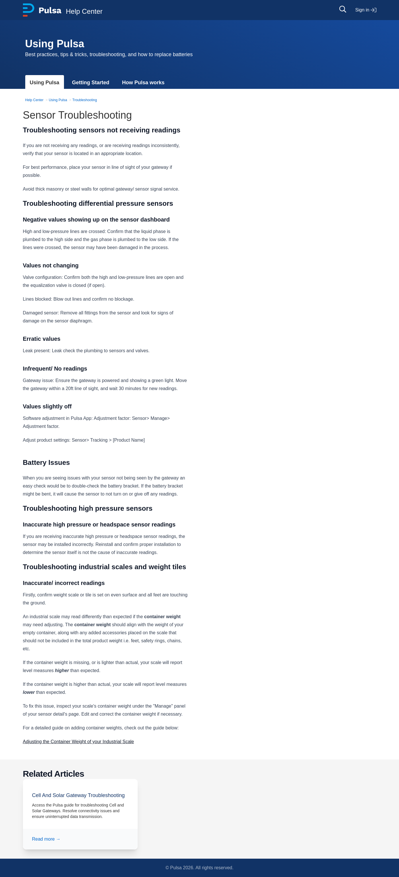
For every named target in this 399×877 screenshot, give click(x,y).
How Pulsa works (143, 82)
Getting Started (90, 82)
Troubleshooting (84, 100)
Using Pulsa (44, 82)
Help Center (34, 100)
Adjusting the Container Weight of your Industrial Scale (78, 741)
